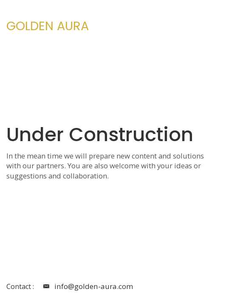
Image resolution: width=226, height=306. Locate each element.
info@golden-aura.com (86, 286)
